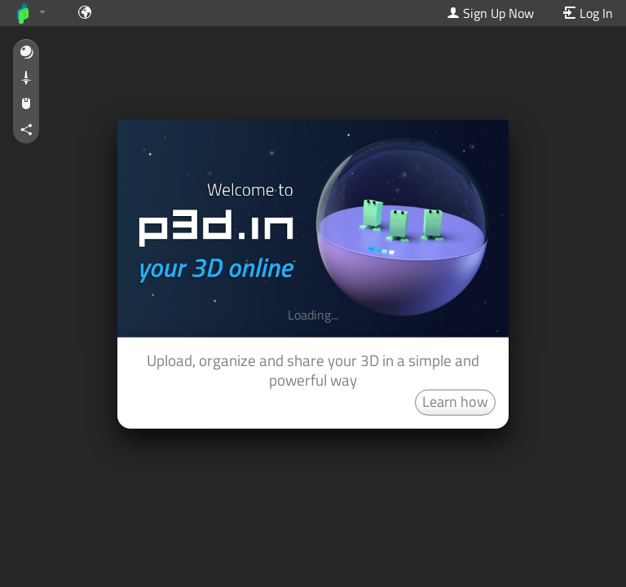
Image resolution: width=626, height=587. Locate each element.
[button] (26, 53)
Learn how (455, 401)
